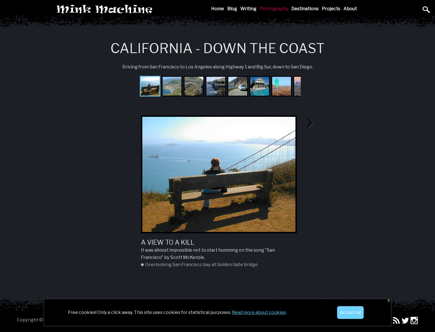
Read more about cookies (259, 312)
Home (217, 8)
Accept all (350, 312)
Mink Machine (143, 9)
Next (307, 123)
